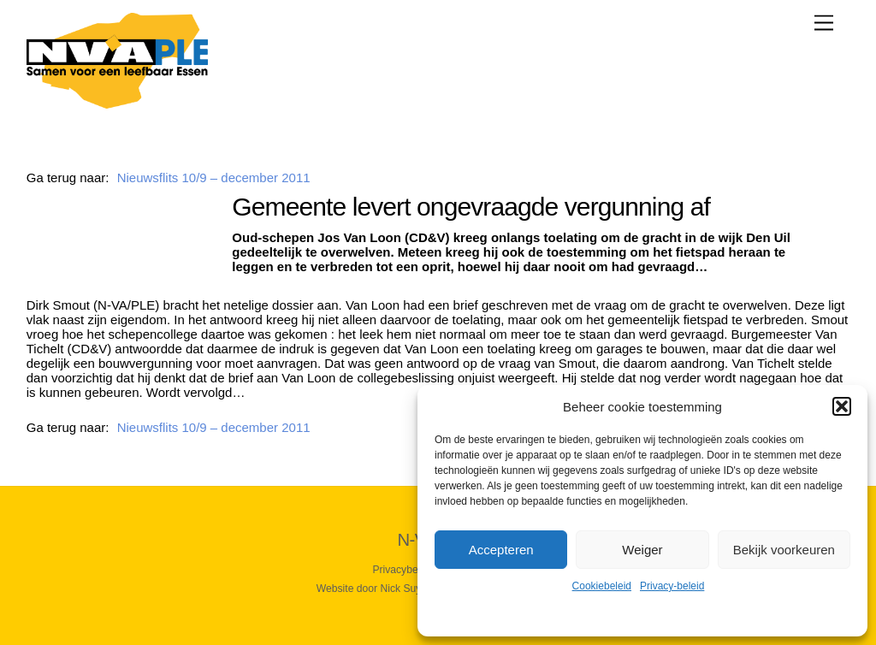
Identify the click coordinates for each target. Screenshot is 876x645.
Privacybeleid (403, 570)
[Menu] (824, 22)
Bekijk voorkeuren (784, 549)
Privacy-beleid (672, 586)
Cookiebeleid (601, 586)
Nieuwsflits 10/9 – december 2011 (214, 177)
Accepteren (501, 549)
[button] (841, 406)
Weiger (642, 549)
